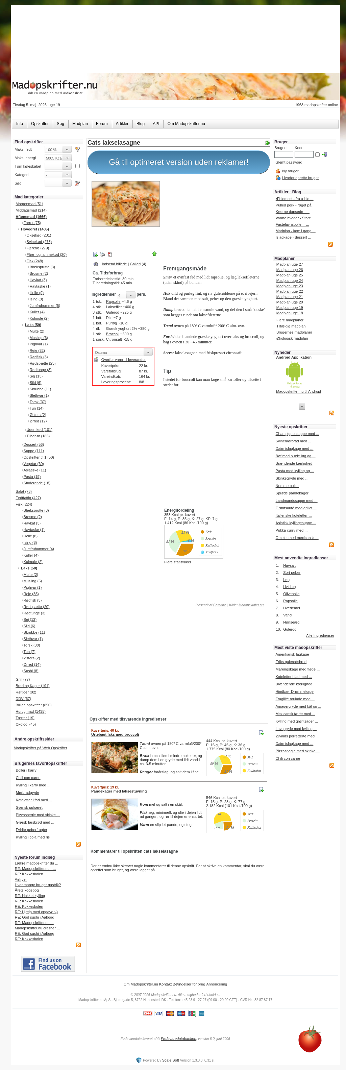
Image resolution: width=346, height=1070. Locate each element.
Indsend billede (114, 264)
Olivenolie (291, 594)
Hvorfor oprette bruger (300, 178)
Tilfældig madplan (290, 326)
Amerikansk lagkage (292, 654)
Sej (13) (36, 376)
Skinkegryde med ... (292, 478)
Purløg (111, 323)
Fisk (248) (35, 261)
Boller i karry (26, 770)
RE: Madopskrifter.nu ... (34, 923)
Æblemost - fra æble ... (295, 199)
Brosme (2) (39, 273)
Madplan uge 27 (289, 264)
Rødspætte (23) (43, 363)
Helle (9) (37, 293)
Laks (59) (33, 325)
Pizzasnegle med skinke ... (38, 815)
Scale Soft (170, 1060)
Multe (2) (37, 331)
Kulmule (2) (39, 318)
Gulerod (112, 312)
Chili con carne (28, 778)
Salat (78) (24, 491)
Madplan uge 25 (289, 275)
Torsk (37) (38, 402)
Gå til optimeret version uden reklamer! (179, 162)
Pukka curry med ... (292, 530)
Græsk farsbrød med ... (35, 822)
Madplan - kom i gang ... (296, 231)
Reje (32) (37, 350)
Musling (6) (39, 338)
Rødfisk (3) (39, 357)
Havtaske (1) (40, 286)
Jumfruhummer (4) (39, 549)
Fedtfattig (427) (28, 498)
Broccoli (112, 334)
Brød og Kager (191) (32, 686)
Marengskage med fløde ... (297, 669)
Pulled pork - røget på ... (296, 205)
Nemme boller (287, 486)
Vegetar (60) (34, 464)
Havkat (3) (38, 280)
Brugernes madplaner (294, 332)
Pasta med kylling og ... (295, 471)
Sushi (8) (31, 671)
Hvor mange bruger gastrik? (38, 885)
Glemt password (288, 162)
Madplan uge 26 (289, 270)
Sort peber (291, 572)
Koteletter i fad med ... (34, 800)
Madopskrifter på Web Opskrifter (40, 748)
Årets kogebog (27, 890)
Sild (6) (36, 383)
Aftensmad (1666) (31, 217)
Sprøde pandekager (292, 493)
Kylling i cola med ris (33, 837)
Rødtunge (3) (41, 370)
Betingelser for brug (189, 984)
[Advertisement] (215, 220)
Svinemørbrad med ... (294, 441)
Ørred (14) (32, 664)
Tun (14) (37, 408)
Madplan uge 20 (289, 302)
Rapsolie (113, 301)
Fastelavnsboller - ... (292, 224)
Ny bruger (290, 171)
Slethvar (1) (39, 395)
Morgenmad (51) (29, 204)
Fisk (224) (24, 504)
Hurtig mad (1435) (31, 711)
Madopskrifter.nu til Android (298, 391)
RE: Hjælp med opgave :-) (36, 912)
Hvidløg (289, 587)
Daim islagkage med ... (295, 448)
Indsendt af (210, 605)
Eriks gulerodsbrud (290, 662)
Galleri (135, 264)
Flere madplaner (289, 320)
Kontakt (165, 984)
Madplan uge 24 (289, 280)
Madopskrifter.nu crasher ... (37, 928)
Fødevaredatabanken (178, 1039)
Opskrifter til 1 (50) (39, 457)
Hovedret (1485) (35, 229)
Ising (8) (36, 299)
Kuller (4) (37, 312)
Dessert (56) (34, 444)
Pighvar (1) (39, 344)
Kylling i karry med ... (33, 785)
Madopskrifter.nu (251, 605)
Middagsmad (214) (31, 210)
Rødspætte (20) (37, 607)
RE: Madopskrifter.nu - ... (35, 869)
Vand (287, 615)
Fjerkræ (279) (38, 248)
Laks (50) (29, 568)
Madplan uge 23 (289, 286)
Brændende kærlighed (294, 463)
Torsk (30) (32, 645)
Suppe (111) (34, 451)
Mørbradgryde (27, 793)
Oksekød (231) (39, 235)
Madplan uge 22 (289, 291)
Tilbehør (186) (38, 436)
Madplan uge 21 (289, 297)
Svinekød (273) (39, 242)
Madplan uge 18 (289, 313)
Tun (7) (29, 652)
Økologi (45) (26, 724)
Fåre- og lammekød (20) (47, 254)
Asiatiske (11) (35, 470)
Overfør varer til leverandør (123, 360)
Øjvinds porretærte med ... (297, 736)
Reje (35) (31, 594)
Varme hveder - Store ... (295, 218)
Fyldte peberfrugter (31, 830)
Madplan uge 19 (289, 308)
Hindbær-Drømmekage (294, 691)
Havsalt (289, 565)
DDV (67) (23, 699)
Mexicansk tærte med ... (295, 714)
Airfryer (21, 879)
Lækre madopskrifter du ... (36, 863)
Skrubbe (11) (40, 389)
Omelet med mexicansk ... (297, 538)
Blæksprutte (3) (42, 267)
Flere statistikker (177, 562)
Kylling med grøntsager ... (296, 721)
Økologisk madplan (292, 338)
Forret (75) (32, 223)
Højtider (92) (26, 692)
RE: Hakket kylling (30, 896)
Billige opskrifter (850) (33, 705)
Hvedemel (291, 608)
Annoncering (216, 984)
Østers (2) (38, 415)
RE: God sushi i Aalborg (34, 917)
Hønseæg (291, 622)
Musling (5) (33, 581)
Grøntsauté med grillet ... (296, 508)
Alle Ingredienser (320, 635)
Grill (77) (23, 679)
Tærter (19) (25, 718)
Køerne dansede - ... (293, 212)
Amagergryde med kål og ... (298, 706)
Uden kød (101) (39, 430)
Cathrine (219, 605)
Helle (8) (31, 536)
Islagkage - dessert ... (293, 237)
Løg (286, 580)
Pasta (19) (32, 477)
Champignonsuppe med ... (297, 434)
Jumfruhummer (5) (45, 305)
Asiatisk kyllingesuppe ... (296, 523)
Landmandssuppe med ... (297, 500)
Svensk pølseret (29, 807)
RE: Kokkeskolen (29, 874)
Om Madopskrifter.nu (141, 984)
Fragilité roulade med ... (295, 699)
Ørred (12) (38, 421)
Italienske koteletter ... (294, 515)
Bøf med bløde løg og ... (296, 456)
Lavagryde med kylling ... (296, 729)
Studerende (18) (37, 483)
